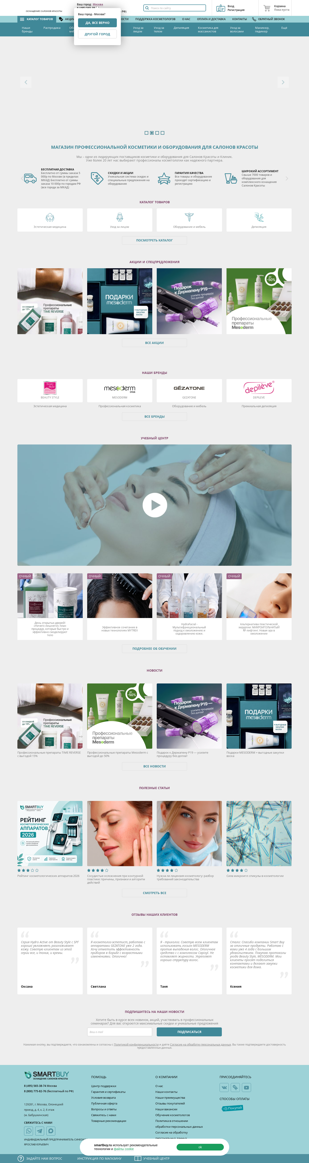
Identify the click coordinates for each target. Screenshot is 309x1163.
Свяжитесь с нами (103, 1115)
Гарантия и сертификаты (108, 1092)
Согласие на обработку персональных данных (200, 1044)
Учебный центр (156, 1158)
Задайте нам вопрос (44, 1158)
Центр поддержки (103, 1086)
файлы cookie (124, 1149)
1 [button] (146, 133)
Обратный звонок (271, 19)
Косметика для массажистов (208, 29)
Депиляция (181, 28)
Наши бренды (27, 29)
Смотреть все (154, 893)
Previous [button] (25, 82)
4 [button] (162, 133)
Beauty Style (50, 397)
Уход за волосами (237, 29)
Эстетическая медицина (50, 226)
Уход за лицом (138, 29)
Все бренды (154, 416)
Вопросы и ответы (104, 1109)
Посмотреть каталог (154, 240)
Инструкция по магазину (99, 1158)
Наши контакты (166, 1092)
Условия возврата (103, 1098)
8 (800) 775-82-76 (35, 1091)
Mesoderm (119, 397)
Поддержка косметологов (155, 19)
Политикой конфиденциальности (136, 1044)
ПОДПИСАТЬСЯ (189, 1032)
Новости (122, 19)
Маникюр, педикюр (262, 29)
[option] (154, 87)
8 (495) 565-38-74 (35, 1086)
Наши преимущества (170, 1098)
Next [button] (283, 82)
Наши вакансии (166, 1109)
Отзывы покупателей (170, 1103)
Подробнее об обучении (154, 648)
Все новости (154, 766)
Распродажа (51, 28)
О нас (186, 19)
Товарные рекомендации (108, 1121)
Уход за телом (159, 29)
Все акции (154, 343)
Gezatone (189, 397)
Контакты (239, 19)
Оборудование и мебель (189, 226)
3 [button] (157, 133)
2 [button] (152, 133)
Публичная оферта (104, 1103)
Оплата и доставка (211, 19)
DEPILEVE (259, 397)
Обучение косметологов (172, 1115)
